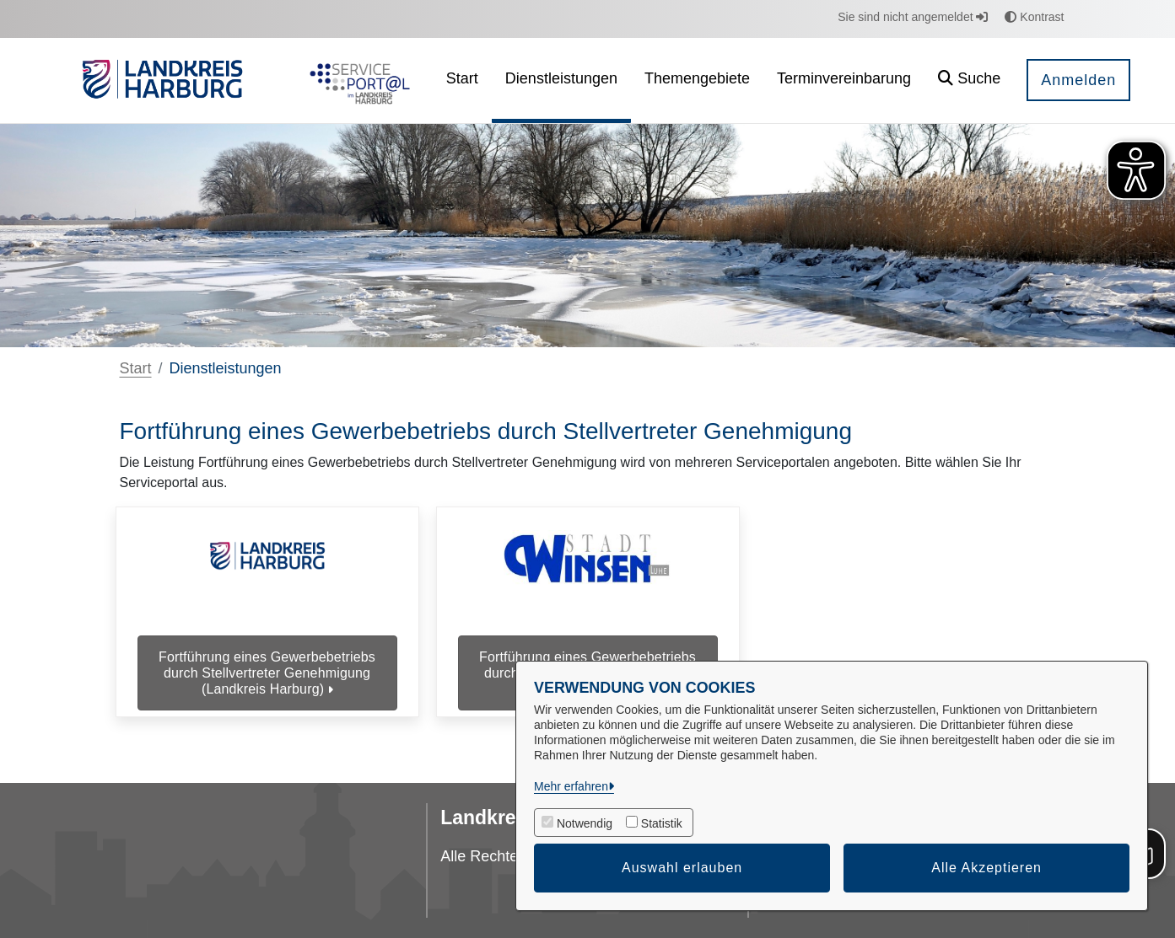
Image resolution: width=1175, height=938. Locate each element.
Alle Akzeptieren (986, 867)
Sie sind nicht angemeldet (913, 17)
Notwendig (584, 823)
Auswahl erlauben (682, 867)
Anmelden (1078, 80)
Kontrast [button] (1034, 17)
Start (136, 368)
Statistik (661, 823)
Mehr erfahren (571, 786)
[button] (969, 80)
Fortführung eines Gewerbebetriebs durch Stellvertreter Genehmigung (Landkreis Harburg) (267, 673)
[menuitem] (462, 80)
